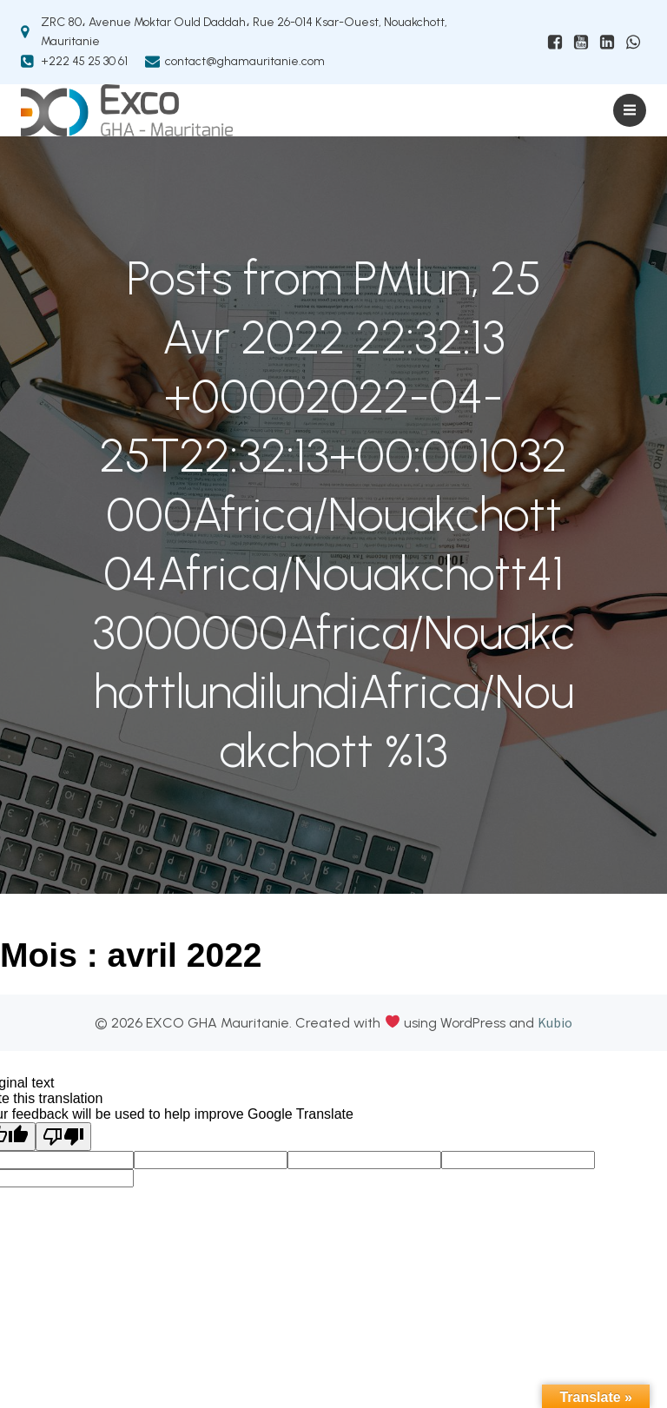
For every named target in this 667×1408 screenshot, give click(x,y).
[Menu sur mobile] (629, 110)
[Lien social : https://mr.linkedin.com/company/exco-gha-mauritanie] (607, 43)
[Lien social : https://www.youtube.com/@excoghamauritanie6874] (581, 43)
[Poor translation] (63, 1136)
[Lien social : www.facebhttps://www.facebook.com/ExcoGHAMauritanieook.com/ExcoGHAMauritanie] (555, 43)
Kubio (555, 1022)
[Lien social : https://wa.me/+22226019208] (633, 43)
